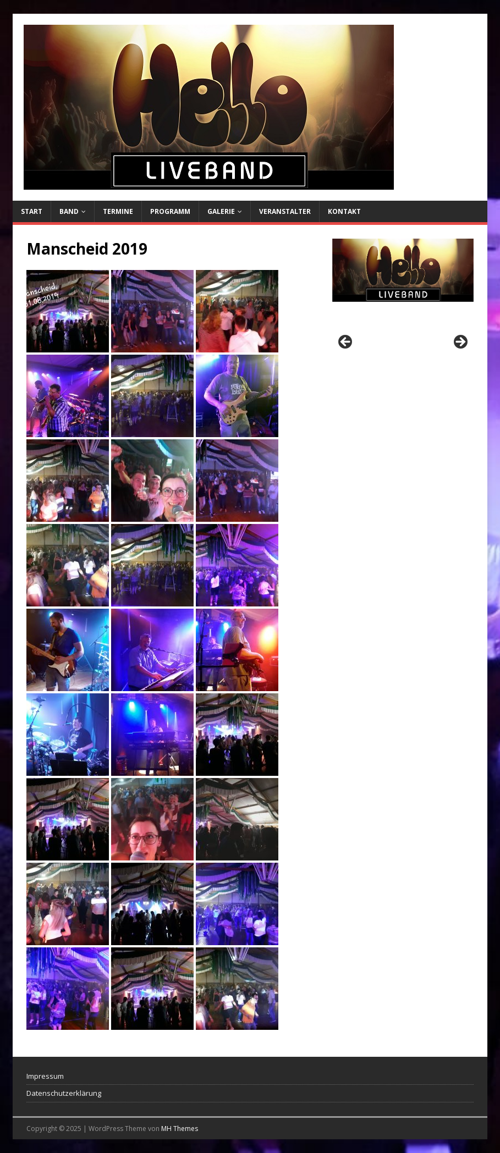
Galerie (221, 211)
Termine (118, 211)
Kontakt (344, 211)
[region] (403, 345)
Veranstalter (285, 211)
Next (460, 342)
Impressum (45, 1076)
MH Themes (179, 1128)
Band (69, 211)
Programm (170, 211)
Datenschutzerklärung (63, 1093)
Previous (346, 342)
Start (31, 211)
